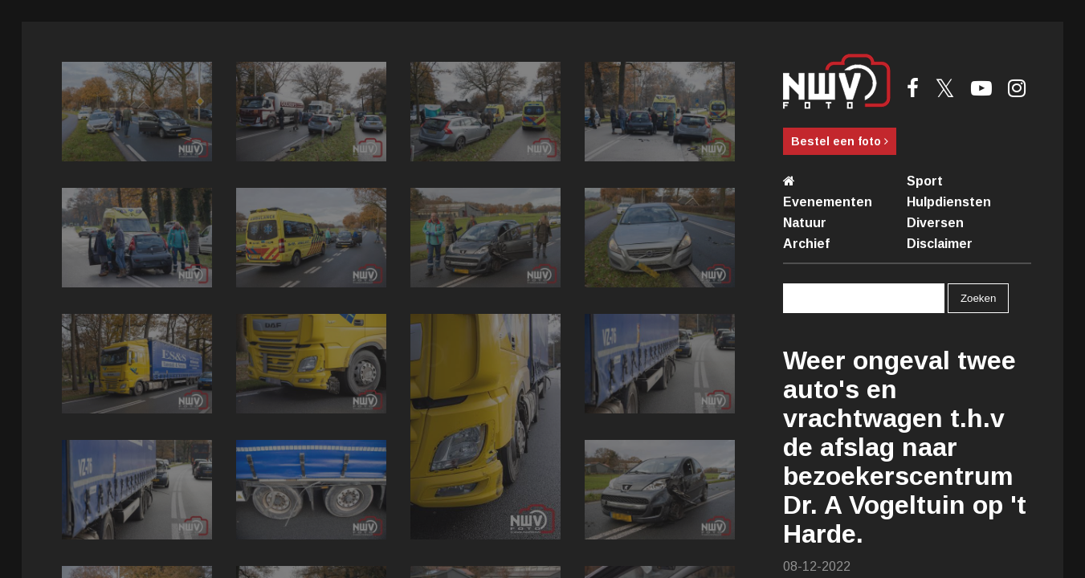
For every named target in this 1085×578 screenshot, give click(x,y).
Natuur (804, 223)
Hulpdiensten (949, 202)
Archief (806, 243)
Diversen (935, 223)
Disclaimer (940, 243)
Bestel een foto (839, 141)
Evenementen (827, 202)
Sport (925, 181)
